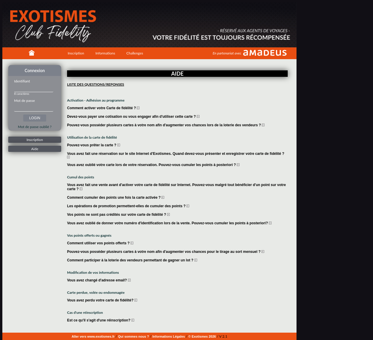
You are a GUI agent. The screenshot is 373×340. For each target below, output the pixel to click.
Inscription (76, 53)
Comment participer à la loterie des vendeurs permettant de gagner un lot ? (132, 260)
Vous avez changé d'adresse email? (99, 280)
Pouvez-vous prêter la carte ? (93, 145)
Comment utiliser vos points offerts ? (100, 243)
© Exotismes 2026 (202, 336)
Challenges (134, 53)
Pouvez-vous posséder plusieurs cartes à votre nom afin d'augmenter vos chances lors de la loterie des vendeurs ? (165, 125)
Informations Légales (168, 336)
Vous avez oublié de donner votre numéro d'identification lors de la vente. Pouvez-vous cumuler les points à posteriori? (169, 223)
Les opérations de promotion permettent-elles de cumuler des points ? (128, 206)
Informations (105, 53)
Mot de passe (24, 100)
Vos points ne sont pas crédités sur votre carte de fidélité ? (118, 215)
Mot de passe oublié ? (34, 127)
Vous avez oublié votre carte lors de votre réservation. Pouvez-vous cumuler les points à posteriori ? (153, 165)
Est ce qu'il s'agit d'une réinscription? (100, 320)
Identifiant (22, 81)
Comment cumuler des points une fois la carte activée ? (115, 197)
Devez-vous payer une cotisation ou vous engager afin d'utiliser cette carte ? (133, 117)
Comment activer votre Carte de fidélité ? (103, 108)
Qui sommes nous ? (133, 336)
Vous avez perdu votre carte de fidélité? (102, 300)
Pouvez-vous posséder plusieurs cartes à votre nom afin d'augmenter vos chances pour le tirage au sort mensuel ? (165, 252)
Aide (34, 149)
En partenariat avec (227, 53)
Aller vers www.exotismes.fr (92, 336)
